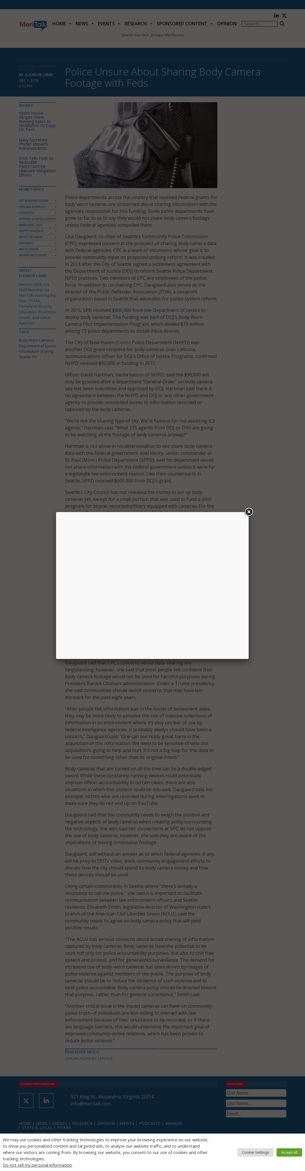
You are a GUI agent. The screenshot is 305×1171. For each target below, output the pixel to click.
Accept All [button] (289, 1152)
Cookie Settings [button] (255, 1152)
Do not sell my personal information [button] (37, 1165)
